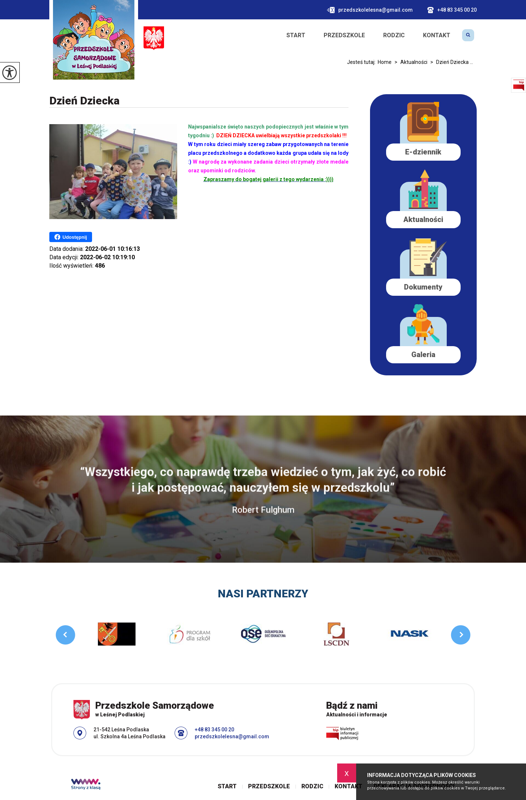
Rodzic (394, 35)
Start (295, 35)
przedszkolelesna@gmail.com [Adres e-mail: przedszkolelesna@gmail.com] (232, 736)
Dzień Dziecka (84, 100)
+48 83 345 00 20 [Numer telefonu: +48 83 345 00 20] (214, 729)
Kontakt (436, 35)
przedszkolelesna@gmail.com (370, 10)
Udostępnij (70, 237)
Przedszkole (344, 35)
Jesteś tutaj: (362, 62)
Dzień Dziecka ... (450, 62)
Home (385, 62)
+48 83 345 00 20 (452, 10)
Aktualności (409, 62)
